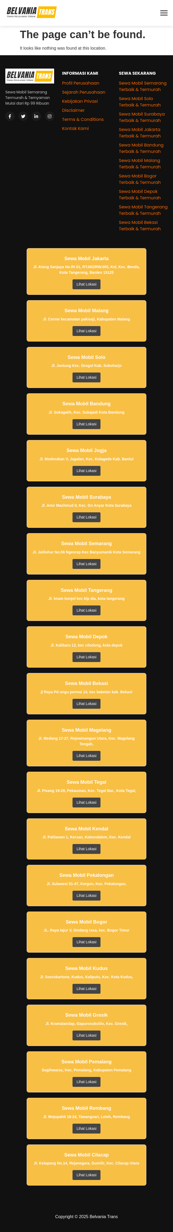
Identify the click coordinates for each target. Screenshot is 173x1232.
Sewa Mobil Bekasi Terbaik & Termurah (140, 225)
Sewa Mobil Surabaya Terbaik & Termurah (142, 117)
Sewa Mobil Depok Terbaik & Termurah (140, 194)
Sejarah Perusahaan (83, 92)
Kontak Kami (75, 128)
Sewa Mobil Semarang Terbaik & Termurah (143, 86)
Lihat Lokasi (86, 284)
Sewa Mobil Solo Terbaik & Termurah (140, 102)
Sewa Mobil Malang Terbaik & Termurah (140, 163)
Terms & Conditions (83, 119)
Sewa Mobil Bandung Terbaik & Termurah (141, 148)
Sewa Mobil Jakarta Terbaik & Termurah (140, 132)
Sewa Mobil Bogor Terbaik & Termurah (140, 179)
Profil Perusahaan (80, 83)
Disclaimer (73, 110)
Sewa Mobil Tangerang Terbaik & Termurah (143, 210)
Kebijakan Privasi (80, 101)
